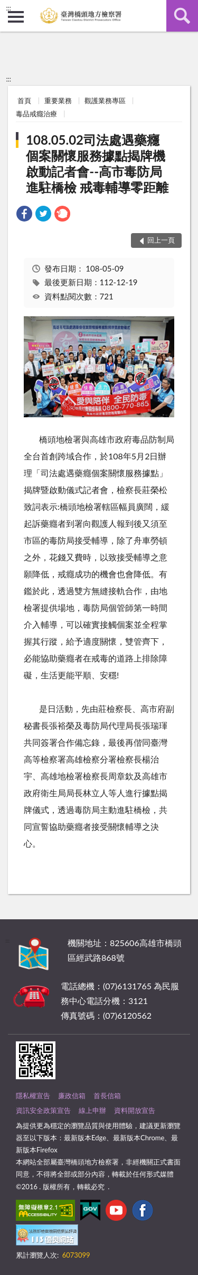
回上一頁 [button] (161, 240)
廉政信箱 (72, 1095)
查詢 (182, 16)
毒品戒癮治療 (36, 113)
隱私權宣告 (33, 1095)
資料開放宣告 (134, 1110)
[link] (24, 215)
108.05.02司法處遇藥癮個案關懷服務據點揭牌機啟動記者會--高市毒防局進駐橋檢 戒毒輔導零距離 (97, 163)
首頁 (24, 100)
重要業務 (58, 100)
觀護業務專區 (105, 100)
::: (8, 8)
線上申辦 (92, 1110)
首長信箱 (107, 1095)
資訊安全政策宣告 (43, 1110)
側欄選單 (16, 17)
